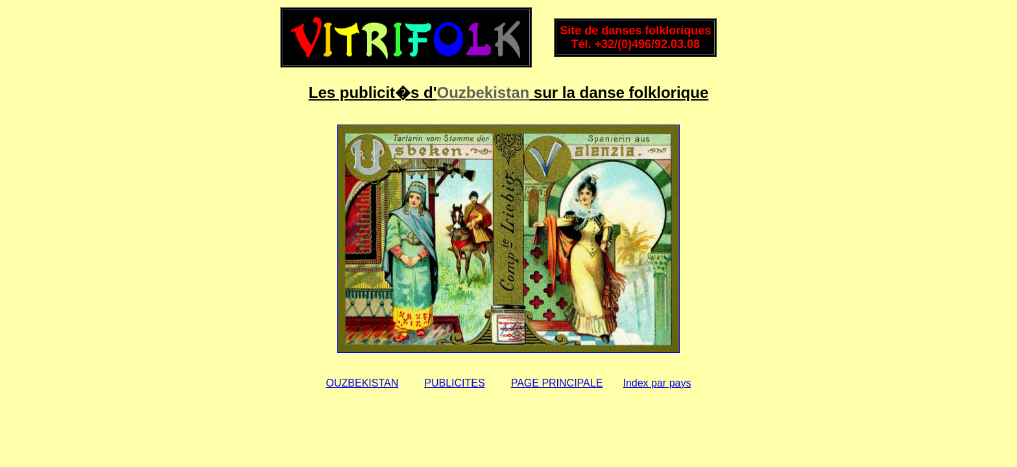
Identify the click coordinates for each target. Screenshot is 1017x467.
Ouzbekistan (483, 92)
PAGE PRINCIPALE (557, 383)
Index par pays (657, 383)
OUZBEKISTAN (362, 383)
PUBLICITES (454, 383)
